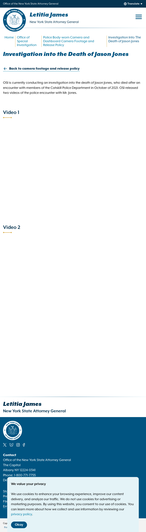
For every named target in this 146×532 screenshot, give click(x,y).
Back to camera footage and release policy (41, 68)
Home (9, 37)
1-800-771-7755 (25, 475)
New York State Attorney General (54, 22)
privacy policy (21, 514)
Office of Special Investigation (26, 41)
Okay (19, 525)
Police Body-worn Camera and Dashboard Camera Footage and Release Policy (68, 41)
